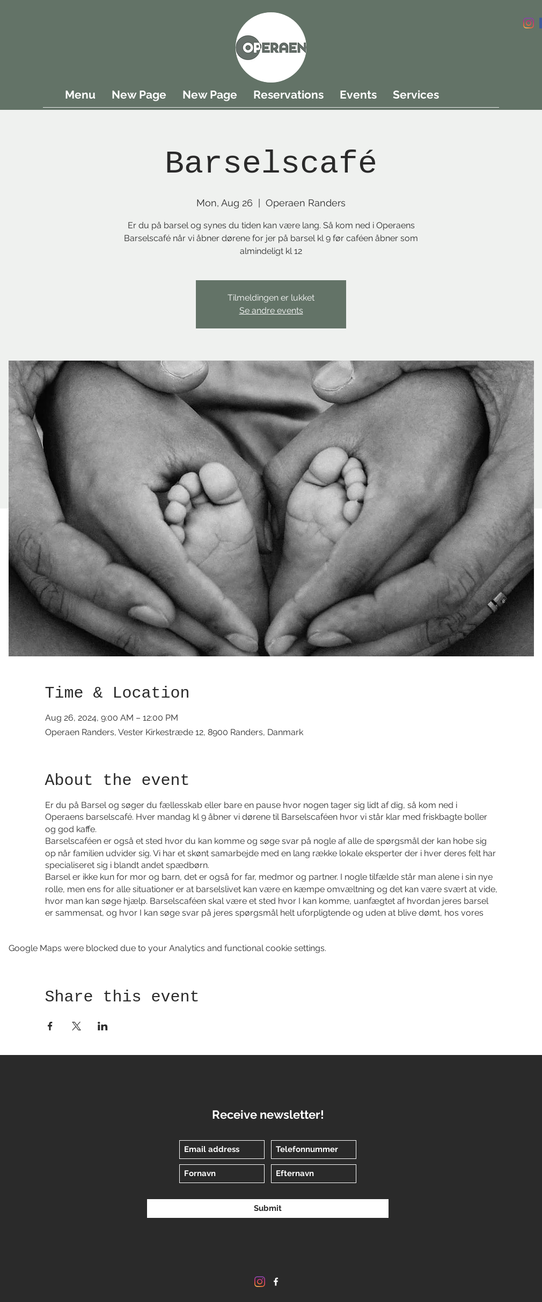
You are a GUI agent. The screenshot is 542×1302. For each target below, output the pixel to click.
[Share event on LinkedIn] (103, 1026)
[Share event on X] (76, 1026)
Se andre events (271, 310)
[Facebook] (275, 1281)
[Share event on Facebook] (50, 1026)
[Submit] (268, 1208)
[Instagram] (528, 23)
